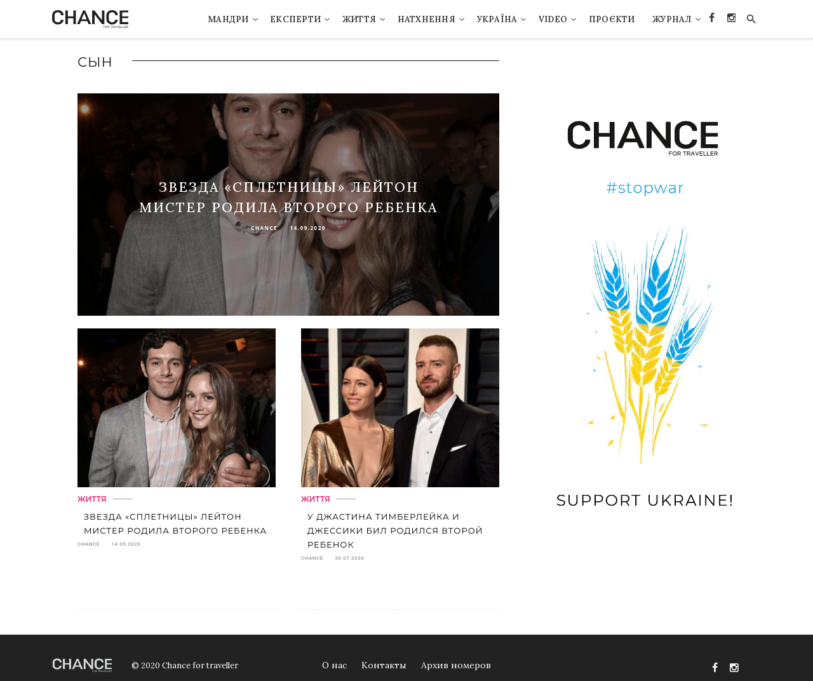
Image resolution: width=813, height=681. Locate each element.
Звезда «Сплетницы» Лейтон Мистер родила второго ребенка (175, 523)
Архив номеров (456, 665)
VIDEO (553, 19)
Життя (359, 19)
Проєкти (612, 19)
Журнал (672, 19)
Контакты (383, 665)
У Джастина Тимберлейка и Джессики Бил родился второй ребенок (395, 530)
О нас (334, 665)
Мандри (228, 19)
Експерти (295, 19)
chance (264, 227)
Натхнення (426, 19)
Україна (497, 19)
